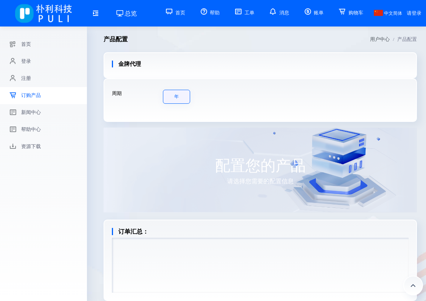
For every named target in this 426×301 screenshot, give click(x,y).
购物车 (350, 13)
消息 (278, 13)
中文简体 (388, 13)
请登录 (414, 13)
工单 (243, 13)
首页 (174, 13)
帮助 (209, 13)
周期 (117, 93)
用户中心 (380, 39)
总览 (126, 13)
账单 (313, 13)
